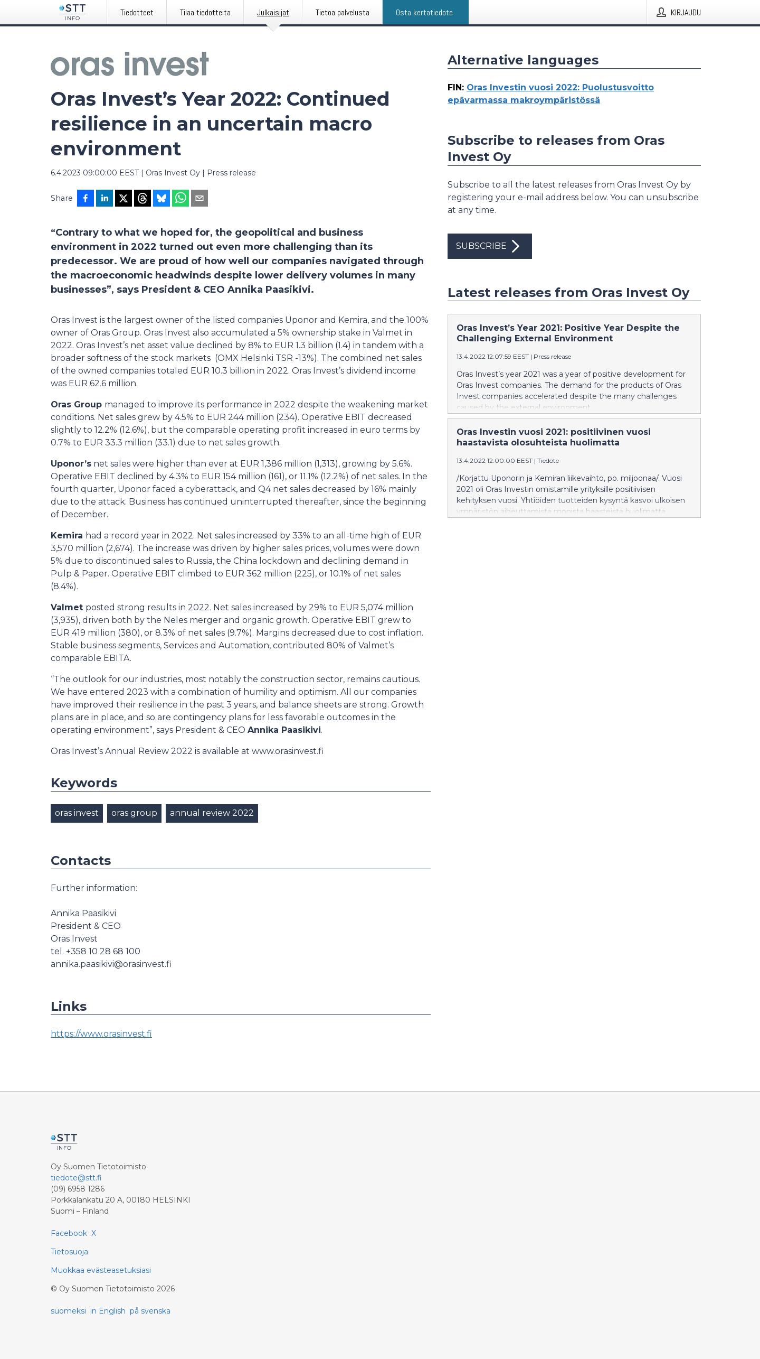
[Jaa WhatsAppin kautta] (180, 199)
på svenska (150, 1311)
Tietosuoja (69, 1251)
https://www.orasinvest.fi (101, 1034)
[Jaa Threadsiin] (142, 199)
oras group (134, 813)
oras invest (77, 813)
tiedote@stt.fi (76, 1178)
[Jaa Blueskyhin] (161, 199)
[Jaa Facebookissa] (85, 199)
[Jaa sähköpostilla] (199, 199)
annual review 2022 (212, 813)
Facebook (69, 1233)
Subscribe (490, 246)
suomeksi (68, 1311)
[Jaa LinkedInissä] (104, 199)
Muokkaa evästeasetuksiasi (101, 1270)
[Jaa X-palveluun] (123, 199)
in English (108, 1311)
